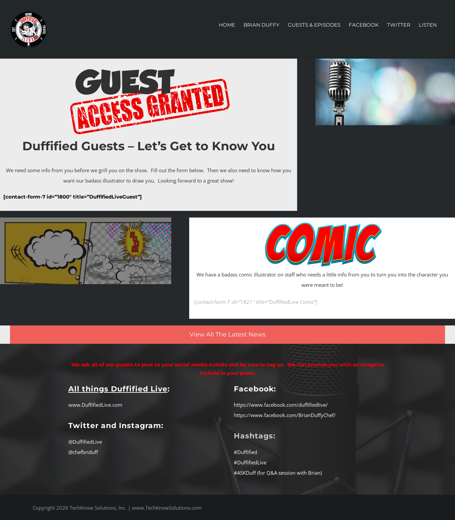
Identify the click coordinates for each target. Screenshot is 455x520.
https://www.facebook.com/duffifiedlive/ (281, 404)
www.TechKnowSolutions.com (167, 507)
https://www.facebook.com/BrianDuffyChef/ (285, 415)
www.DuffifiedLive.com (95, 404)
